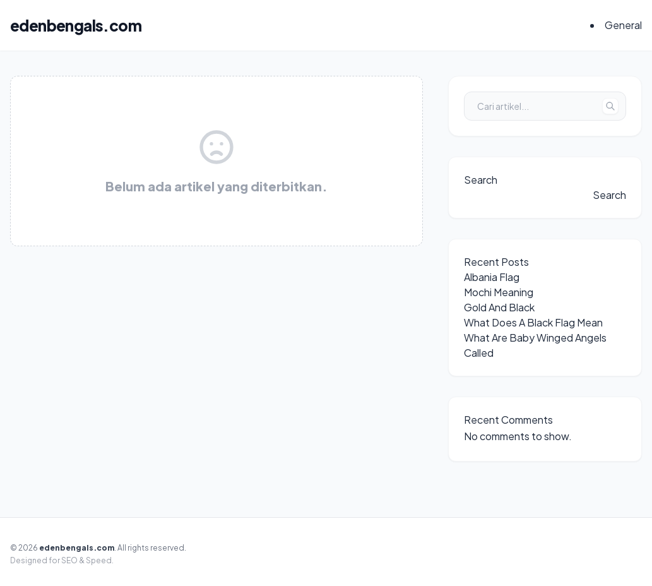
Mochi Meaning (498, 292)
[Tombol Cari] (610, 106)
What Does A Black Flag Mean (533, 322)
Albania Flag (491, 277)
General (623, 25)
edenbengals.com (75, 25)
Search (480, 179)
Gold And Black (499, 307)
